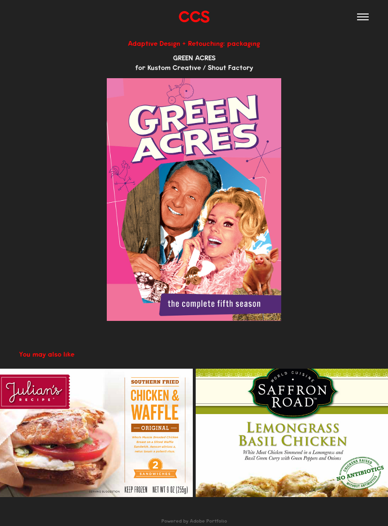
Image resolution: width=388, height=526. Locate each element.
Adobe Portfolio (208, 521)
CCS (194, 16)
